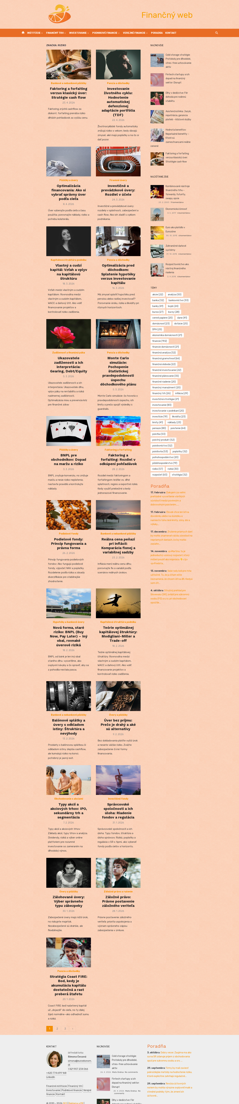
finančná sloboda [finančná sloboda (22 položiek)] (172, 324)
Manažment (35, 1084)
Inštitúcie (33, 33)
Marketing (39, 1093)
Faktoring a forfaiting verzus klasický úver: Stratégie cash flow (51, 104)
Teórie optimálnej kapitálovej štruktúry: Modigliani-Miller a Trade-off (118, 626)
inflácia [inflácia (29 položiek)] (167, 347)
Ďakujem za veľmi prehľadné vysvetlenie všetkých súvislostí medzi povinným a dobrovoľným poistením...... (189, 416)
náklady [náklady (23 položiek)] (168, 365)
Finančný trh (55, 33)
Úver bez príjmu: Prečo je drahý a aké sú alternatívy (118, 716)
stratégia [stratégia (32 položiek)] (188, 394)
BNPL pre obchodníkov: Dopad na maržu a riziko (51, 455)
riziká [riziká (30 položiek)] (211, 388)
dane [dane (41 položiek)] (166, 301)
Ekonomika (26, 1088)
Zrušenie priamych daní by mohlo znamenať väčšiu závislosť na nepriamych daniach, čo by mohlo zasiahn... (188, 447)
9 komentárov (202, 188)
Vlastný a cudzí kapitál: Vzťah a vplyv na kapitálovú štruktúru (51, 276)
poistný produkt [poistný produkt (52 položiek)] (190, 371)
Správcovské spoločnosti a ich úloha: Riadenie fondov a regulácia (118, 805)
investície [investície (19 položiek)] (168, 359)
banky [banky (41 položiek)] (191, 289)
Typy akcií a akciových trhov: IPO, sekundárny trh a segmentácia (51, 805)
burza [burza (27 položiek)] (166, 295)
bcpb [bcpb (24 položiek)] (206, 289)
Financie (73, 1084)
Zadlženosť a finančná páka (51, 356)
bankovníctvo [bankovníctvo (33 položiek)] (171, 289)
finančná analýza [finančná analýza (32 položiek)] (173, 318)
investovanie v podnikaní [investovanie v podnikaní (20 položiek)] (200, 353)
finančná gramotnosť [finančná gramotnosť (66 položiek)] (203, 318)
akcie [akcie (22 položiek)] (166, 283)
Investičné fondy (118, 795)
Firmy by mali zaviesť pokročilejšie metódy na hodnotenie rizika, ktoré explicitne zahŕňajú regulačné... (185, 1057)
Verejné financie (134, 33)
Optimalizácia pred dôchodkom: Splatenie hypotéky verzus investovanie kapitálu (118, 278)
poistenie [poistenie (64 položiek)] (205, 365)
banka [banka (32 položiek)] (200, 283)
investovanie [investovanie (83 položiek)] (170, 353)
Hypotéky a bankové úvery (51, 617)
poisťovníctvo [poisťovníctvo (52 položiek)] (171, 376)
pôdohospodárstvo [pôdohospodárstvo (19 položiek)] (173, 388)
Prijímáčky (48, 1084)
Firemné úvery (118, 186)
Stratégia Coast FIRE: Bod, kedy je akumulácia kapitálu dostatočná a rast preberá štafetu (51, 981)
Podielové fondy (51, 530)
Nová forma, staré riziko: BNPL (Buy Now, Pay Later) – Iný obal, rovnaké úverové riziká (51, 626)
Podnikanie (62, 1084)
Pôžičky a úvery (51, 186)
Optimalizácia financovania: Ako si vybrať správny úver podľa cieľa (51, 196)
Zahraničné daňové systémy (189, 235)
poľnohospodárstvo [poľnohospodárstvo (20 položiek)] (193, 382)
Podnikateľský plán (60, 1088)
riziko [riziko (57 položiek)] (196, 388)
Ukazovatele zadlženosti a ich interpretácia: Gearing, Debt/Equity (51, 365)
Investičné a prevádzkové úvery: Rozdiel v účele (118, 194)
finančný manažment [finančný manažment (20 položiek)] (175, 341)
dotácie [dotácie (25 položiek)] (204, 301)
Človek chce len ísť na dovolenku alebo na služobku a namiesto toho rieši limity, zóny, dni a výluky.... (189, 431)
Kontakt (170, 33)
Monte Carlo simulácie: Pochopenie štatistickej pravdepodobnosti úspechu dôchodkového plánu (118, 368)
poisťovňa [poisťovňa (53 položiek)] (193, 376)
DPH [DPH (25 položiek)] (166, 307)
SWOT (46, 1088)
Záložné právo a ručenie (118, 886)
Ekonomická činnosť (185, 198)
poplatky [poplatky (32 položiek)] (168, 382)
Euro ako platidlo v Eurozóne (189, 216)
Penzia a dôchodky (118, 95)
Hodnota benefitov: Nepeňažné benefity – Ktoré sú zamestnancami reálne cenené (195, 132)
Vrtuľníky (63, 1080)
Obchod (69, 1093)
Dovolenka (25, 1097)
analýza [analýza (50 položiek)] (183, 283)
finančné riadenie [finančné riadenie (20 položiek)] (204, 336)
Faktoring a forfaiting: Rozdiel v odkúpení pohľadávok (118, 455)
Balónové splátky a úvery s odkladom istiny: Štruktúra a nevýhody (51, 718)
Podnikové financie (104, 33)
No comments (138, 1053)
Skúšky (59, 1093)
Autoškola (75, 1080)
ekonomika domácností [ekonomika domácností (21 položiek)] (190, 307)
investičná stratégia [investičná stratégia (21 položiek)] (192, 347)
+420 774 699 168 (51, 1054)
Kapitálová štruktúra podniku (51, 269)
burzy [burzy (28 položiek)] (182, 295)
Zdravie (37, 1088)
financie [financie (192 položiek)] (168, 312)
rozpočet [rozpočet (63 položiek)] (168, 394)
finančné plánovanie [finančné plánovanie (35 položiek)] (174, 336)
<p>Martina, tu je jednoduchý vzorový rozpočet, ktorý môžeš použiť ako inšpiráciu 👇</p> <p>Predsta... (187, 462)
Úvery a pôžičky (118, 708)
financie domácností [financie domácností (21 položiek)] (193, 312)
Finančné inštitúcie (30, 1067)
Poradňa (157, 33)
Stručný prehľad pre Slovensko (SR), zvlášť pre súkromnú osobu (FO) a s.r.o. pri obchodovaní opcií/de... (189, 493)
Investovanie (78, 33)
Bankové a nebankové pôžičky (51, 95)
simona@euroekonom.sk (54, 1046)
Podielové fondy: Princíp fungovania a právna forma (51, 537)
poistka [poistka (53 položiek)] (167, 371)
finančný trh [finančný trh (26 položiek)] (203, 341)
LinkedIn (45, 1058)
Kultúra (50, 1093)
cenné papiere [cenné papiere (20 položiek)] (203, 295)
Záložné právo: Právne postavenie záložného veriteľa (118, 894)
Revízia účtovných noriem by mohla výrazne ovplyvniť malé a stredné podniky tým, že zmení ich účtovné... (186, 1073)
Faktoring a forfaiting (118, 447)
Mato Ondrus (125, 1053)
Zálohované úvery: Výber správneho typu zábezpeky (51, 894)
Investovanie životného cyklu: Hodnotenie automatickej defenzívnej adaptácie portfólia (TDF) (118, 107)
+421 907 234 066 (51, 1050)
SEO (39, 1080)
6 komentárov (201, 202)
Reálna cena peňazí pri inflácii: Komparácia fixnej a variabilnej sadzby (118, 539)
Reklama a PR (49, 1080)
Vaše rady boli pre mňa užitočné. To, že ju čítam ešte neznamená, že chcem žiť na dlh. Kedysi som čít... (188, 478)
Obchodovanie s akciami (51, 795)
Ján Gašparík (125, 1090)
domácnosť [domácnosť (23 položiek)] (184, 301)
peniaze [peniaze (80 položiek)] (186, 365)
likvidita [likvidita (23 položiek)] (187, 359)
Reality (24, 1084)
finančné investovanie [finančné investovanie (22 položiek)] (175, 330)
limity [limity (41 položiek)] (204, 359)
